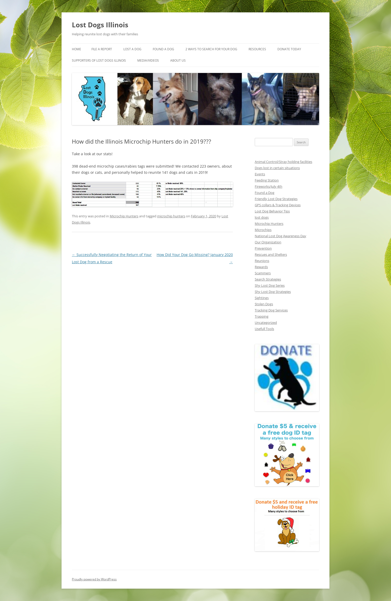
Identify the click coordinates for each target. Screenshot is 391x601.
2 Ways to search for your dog (211, 49)
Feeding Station (267, 180)
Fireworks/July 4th (268, 186)
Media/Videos (148, 60)
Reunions (262, 260)
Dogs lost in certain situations (277, 168)
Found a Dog (264, 192)
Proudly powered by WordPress (94, 579)
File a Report (101, 49)
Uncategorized (266, 322)
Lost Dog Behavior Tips (272, 211)
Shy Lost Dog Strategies (273, 291)
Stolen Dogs (264, 304)
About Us (178, 60)
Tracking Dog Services (271, 310)
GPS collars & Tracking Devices (278, 205)
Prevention (263, 248)
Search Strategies (268, 279)
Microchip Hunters (124, 216)
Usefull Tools (264, 328)
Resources (257, 49)
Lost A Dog (132, 49)
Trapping (261, 316)
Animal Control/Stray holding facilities (283, 161)
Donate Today (289, 49)
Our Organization (268, 242)
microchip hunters (171, 216)
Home (76, 49)
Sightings (262, 297)
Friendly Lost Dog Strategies (276, 198)
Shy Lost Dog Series (270, 285)
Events (260, 174)
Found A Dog (163, 49)
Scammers (263, 273)
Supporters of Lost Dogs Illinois (99, 60)
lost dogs (262, 217)
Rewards (261, 267)
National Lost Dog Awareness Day (280, 236)
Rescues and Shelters (271, 254)
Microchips (263, 229)
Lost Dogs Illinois (100, 24)
